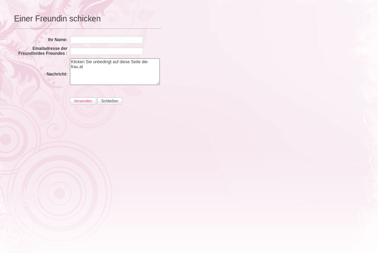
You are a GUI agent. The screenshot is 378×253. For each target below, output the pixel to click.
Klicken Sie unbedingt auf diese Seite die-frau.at (115, 71)
